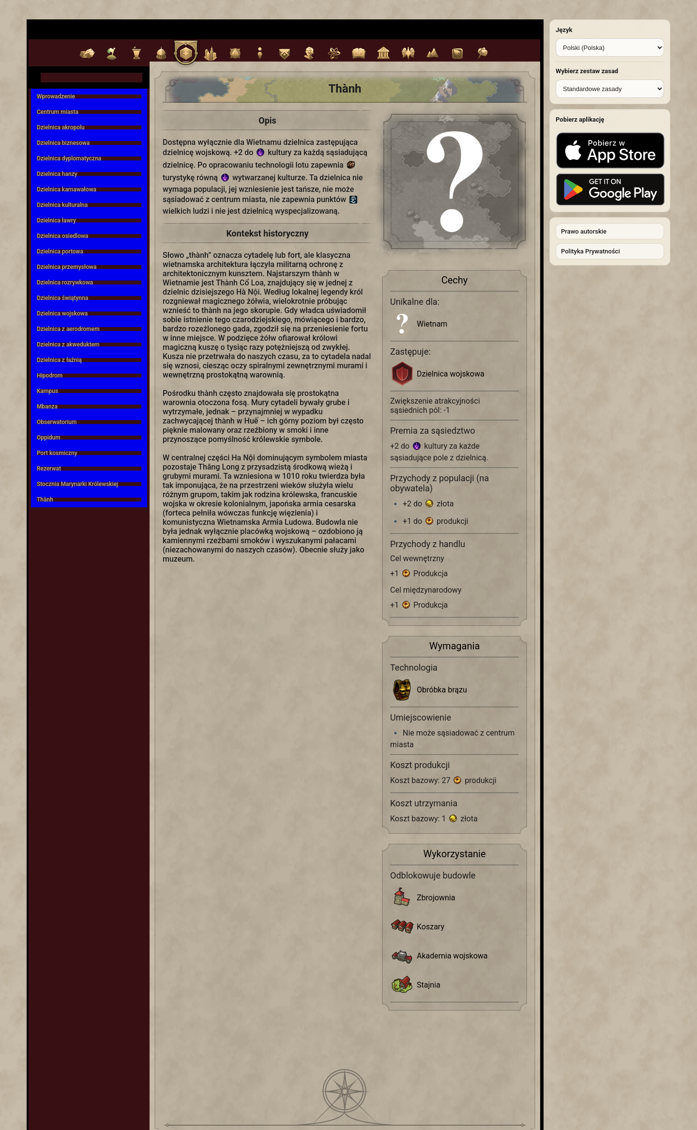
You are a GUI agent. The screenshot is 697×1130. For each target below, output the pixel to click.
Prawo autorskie (583, 231)
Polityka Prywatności (590, 251)
